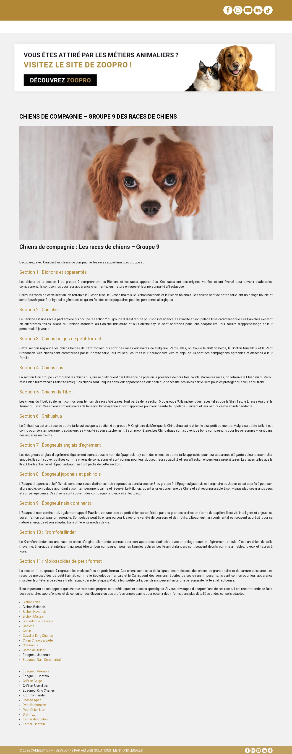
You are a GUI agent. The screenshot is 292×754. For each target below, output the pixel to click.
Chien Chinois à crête (38, 640)
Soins (190, 27)
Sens (140, 27)
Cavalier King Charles (38, 635)
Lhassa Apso (32, 700)
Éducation (56, 27)
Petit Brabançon (34, 705)
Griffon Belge (32, 681)
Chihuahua (30, 645)
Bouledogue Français (38, 621)
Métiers (240, 27)
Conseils (260, 27)
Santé (206, 27)
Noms (91, 27)
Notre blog (33, 27)
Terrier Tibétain (34, 724)
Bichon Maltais (33, 616)
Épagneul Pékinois (36, 671)
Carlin (27, 631)
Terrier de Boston (35, 719)
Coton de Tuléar (34, 650)
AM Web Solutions (96, 752)
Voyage (174, 27)
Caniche (28, 626)
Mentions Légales (128, 752)
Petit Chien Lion (34, 710)
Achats (155, 27)
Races (75, 27)
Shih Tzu (29, 714)
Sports (222, 27)
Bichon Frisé (31, 602)
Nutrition (109, 27)
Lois (125, 27)
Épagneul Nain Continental (42, 659)
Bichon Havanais (35, 611)
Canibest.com (42, 752)
